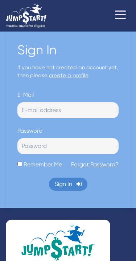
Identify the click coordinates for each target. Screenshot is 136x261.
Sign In (68, 184)
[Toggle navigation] (120, 16)
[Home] (26, 16)
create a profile (68, 75)
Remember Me (43, 164)
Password (29, 130)
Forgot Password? (95, 164)
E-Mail (25, 94)
